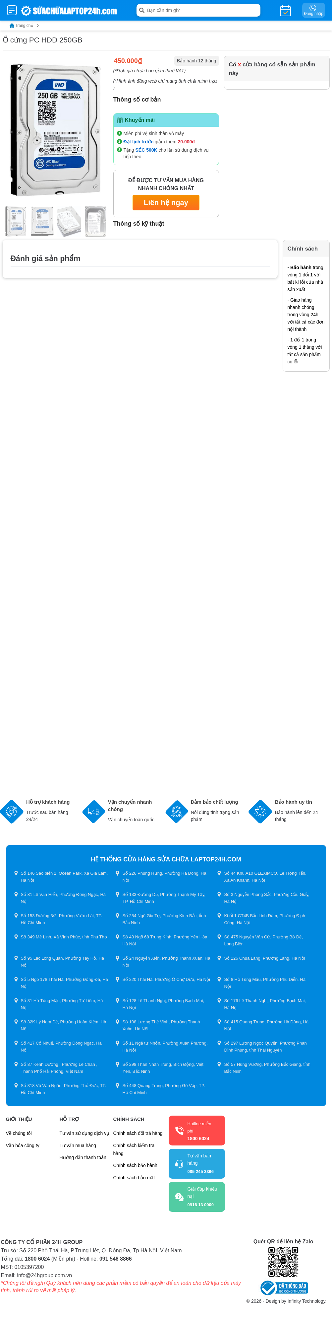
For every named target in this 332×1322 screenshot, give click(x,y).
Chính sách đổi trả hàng (138, 1133)
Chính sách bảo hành (135, 1165)
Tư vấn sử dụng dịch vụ (85, 1133)
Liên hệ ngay (166, 202)
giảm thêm (159, 141)
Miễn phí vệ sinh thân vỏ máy (154, 133)
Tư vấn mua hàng (78, 1145)
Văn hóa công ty (22, 1145)
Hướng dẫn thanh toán (83, 1157)
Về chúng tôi (19, 1133)
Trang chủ (24, 25)
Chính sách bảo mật (134, 1177)
